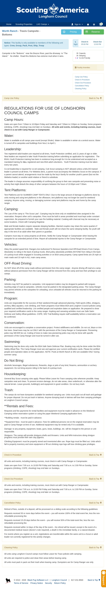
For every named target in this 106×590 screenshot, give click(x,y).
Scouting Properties (23, 24)
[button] (77, 24)
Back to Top (95, 98)
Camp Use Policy (81, 77)
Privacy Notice (37, 583)
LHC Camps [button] (43, 24)
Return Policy (60, 583)
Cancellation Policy (82, 86)
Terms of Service (21, 583)
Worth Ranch (10, 31)
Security (48, 583)
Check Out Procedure (83, 83)
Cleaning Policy (80, 89)
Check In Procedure (82, 80)
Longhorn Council (59, 580)
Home (8, 24)
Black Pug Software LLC (37, 580)
